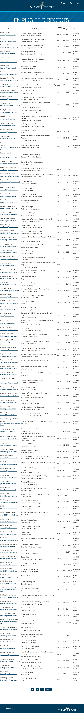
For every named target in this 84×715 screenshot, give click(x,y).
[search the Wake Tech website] (71, 3)
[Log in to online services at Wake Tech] (78, 3)
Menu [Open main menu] (63, 3)
